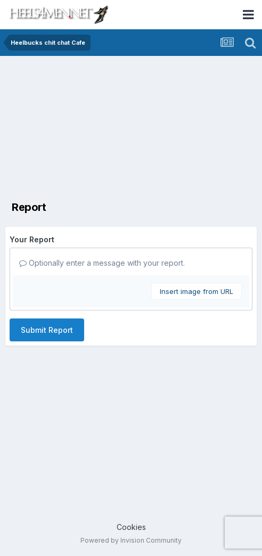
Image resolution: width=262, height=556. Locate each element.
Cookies (131, 527)
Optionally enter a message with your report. (102, 262)
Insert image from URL (196, 291)
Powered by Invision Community (131, 540)
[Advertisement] (131, 127)
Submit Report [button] (47, 329)
